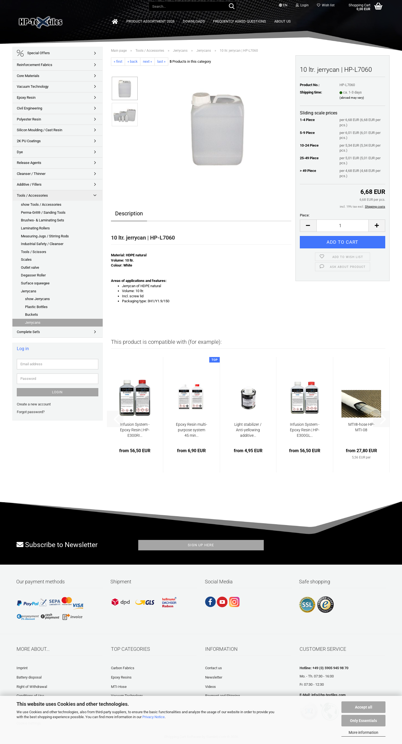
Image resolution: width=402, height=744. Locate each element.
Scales (26, 259)
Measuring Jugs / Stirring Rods (45, 236)
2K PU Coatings (29, 141)
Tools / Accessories (32, 195)
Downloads (194, 21)
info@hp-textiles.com (328, 695)
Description (129, 213)
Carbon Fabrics (122, 668)
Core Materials (28, 76)
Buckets (31, 314)
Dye (20, 152)
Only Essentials (363, 720)
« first (118, 61)
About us (282, 21)
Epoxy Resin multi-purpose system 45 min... (191, 430)
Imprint (22, 668)
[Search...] (231, 7)
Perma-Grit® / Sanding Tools (43, 212)
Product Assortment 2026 (150, 21)
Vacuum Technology (32, 86)
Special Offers (33, 53)
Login (57, 392)
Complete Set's (28, 332)
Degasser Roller (33, 275)
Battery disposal (29, 677)
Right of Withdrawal (32, 687)
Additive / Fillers (29, 184)
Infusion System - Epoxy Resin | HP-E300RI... (135, 430)
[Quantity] (342, 225)
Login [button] (302, 5)
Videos (210, 687)
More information (363, 732)
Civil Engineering (29, 108)
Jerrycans (28, 291)
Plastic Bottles (36, 307)
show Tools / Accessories (41, 204)
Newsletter (213, 677)
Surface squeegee (35, 283)
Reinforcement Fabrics (34, 65)
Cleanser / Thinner (31, 174)
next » (147, 61)
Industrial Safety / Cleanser (42, 244)
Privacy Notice (153, 717)
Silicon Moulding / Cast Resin (39, 130)
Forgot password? (31, 412)
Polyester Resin (29, 119)
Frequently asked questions (239, 21)
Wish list (326, 5)
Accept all (363, 707)
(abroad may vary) (351, 98)
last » (161, 61)
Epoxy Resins (121, 677)
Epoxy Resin (26, 97)
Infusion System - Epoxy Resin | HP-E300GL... (304, 430)
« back (132, 61)
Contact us (213, 668)
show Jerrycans (37, 299)
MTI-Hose (119, 687)
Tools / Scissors (33, 252)
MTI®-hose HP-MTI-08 (361, 427)
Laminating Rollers (35, 228)
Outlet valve (30, 267)
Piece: (304, 215)
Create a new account (34, 404)
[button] (283, 5)
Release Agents (29, 163)
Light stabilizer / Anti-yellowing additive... (248, 430)
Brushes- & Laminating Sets (42, 220)
